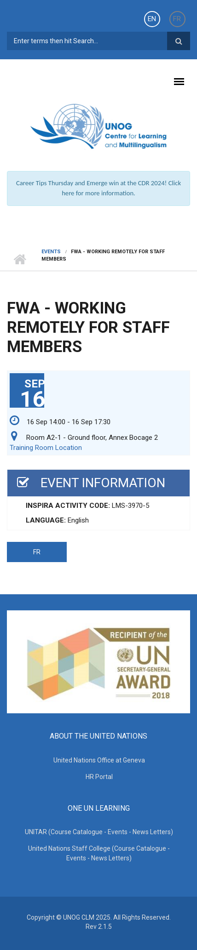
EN (152, 19)
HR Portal (99, 776)
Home (19, 259)
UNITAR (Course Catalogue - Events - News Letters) (99, 832)
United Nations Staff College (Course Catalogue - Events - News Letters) (99, 853)
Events (51, 252)
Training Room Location (46, 448)
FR (177, 19)
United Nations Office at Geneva (99, 760)
